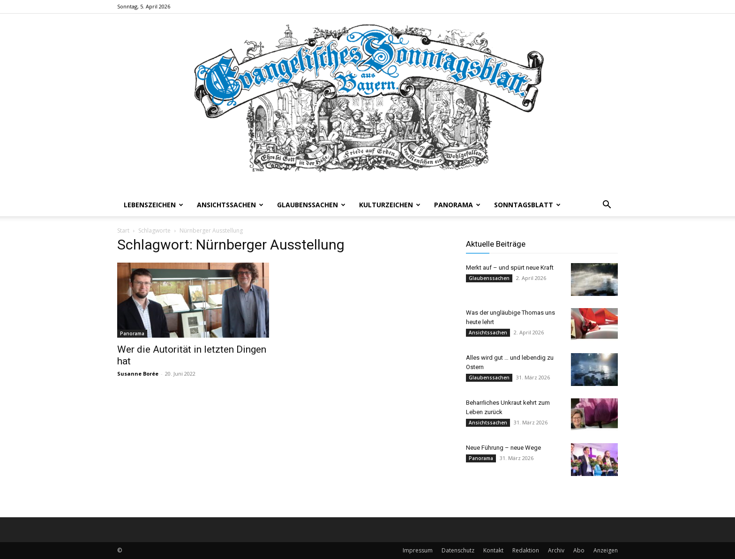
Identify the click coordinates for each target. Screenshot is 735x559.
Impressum (418, 550)
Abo (579, 550)
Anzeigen (605, 550)
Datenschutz (458, 550)
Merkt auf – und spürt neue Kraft (510, 267)
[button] (606, 205)
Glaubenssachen (311, 204)
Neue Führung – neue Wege (503, 447)
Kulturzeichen (389, 204)
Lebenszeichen (153, 204)
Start (123, 230)
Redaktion (525, 550)
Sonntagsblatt (527, 204)
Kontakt (493, 550)
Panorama (457, 204)
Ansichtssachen (230, 204)
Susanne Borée (137, 373)
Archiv (556, 550)
